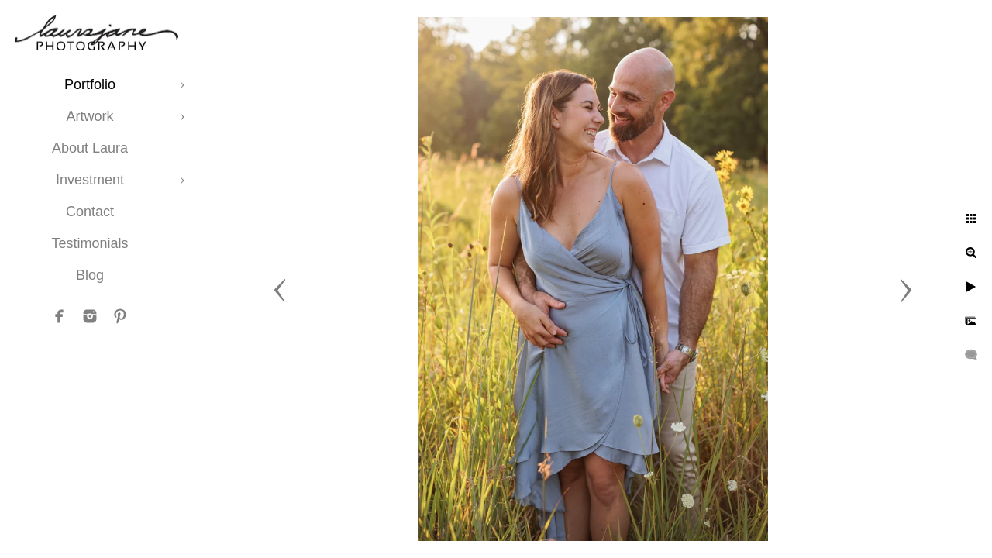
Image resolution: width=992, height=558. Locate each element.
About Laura (90, 148)
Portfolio (89, 84)
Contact (90, 211)
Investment (90, 180)
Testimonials (89, 243)
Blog (90, 275)
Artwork (89, 116)
